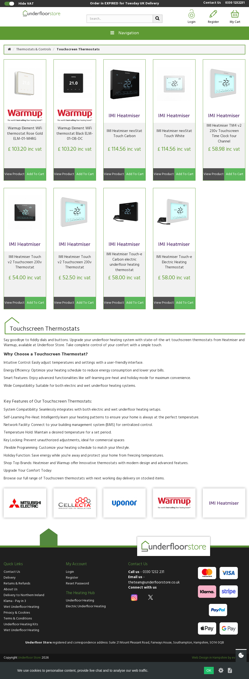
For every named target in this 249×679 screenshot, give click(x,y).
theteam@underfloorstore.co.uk (154, 582)
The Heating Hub (80, 593)
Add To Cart (35, 174)
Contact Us (212, 3)
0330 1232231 (235, 3)
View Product (14, 174)
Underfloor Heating (80, 600)
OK (208, 670)
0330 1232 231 (153, 572)
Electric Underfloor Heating (86, 606)
